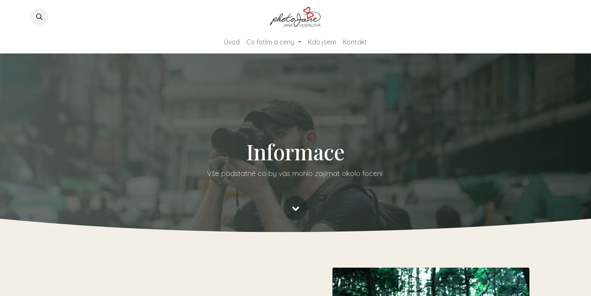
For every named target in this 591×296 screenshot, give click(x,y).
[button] (39, 16)
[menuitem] (232, 42)
